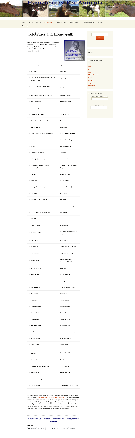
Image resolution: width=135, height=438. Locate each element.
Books (90, 64)
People (90, 77)
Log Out (38, 22)
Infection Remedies (93, 75)
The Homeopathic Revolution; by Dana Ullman (51, 397)
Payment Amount (99, 105)
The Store (25, 26)
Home (23, 22)
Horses (90, 72)
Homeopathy (48, 22)
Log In (31, 22)
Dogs (89, 69)
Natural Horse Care (61, 22)
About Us (100, 22)
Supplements (91, 83)
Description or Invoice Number (100, 96)
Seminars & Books (89, 22)
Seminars (90, 80)
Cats (89, 66)
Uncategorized (92, 85)
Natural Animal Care (75, 22)
